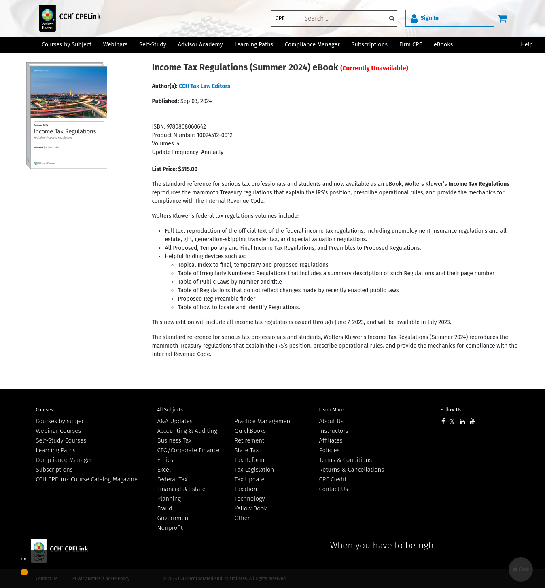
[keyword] (348, 18)
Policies (329, 450)
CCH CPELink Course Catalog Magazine (87, 479)
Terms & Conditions (345, 460)
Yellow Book (251, 508)
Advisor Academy (200, 44)
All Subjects (170, 410)
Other (242, 518)
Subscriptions (54, 469)
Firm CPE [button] (410, 44)
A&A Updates (175, 421)
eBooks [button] (443, 44)
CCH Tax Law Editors (204, 86)
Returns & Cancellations (351, 469)
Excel (164, 469)
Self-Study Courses (61, 440)
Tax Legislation (254, 469)
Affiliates (331, 440)
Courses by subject (61, 421)
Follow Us (451, 410)
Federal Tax (172, 479)
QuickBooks (250, 430)
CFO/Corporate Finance (188, 450)
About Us (331, 421)
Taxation (246, 489)
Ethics (165, 460)
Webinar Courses (58, 430)
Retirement (250, 440)
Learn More (331, 410)
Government (174, 518)
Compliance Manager (64, 460)
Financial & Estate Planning (181, 493)
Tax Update (250, 479)
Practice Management (264, 421)
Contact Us (333, 489)
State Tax (247, 450)
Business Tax (174, 440)
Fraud (164, 508)
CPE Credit (333, 479)
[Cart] (502, 18)
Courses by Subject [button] (66, 44)
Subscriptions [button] (370, 44)
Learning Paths (253, 44)
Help (527, 44)
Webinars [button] (115, 44)
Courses (44, 410)
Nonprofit (170, 527)
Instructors (333, 430)
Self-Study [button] (152, 44)
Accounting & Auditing (187, 430)
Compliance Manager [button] (312, 44)
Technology (250, 498)
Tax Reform (250, 460)
